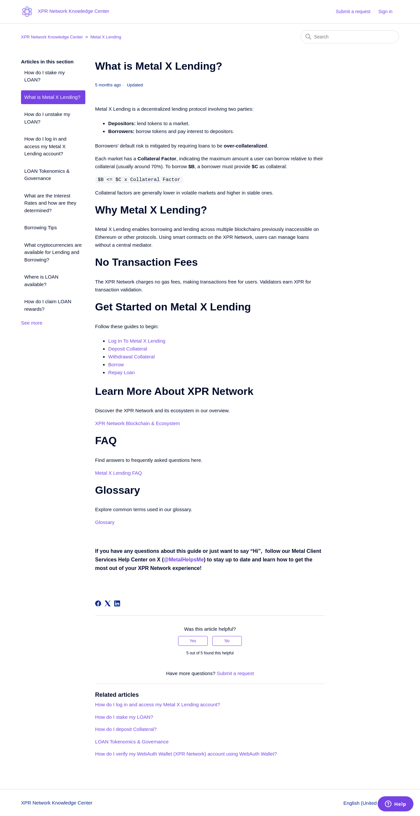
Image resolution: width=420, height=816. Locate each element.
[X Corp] (108, 603)
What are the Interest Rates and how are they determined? (50, 203)
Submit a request (353, 11)
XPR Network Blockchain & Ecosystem (137, 423)
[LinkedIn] (117, 603)
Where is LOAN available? (41, 280)
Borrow (116, 364)
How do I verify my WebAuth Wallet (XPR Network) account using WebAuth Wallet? (186, 753)
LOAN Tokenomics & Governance (47, 174)
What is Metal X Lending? (52, 97)
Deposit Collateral (127, 348)
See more (31, 323)
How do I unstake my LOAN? (47, 118)
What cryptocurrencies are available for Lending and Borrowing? (53, 252)
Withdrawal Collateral (131, 356)
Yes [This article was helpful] (193, 640)
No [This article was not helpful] (226, 640)
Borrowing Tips (40, 227)
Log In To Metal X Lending (136, 340)
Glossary (105, 522)
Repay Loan (121, 372)
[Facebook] (98, 603)
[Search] (350, 36)
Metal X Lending (105, 36)
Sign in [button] (385, 11)
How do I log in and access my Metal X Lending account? (45, 146)
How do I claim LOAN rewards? (47, 305)
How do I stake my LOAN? (44, 76)
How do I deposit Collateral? (126, 729)
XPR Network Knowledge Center (52, 36)
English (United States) (371, 802)
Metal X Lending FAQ (118, 472)
